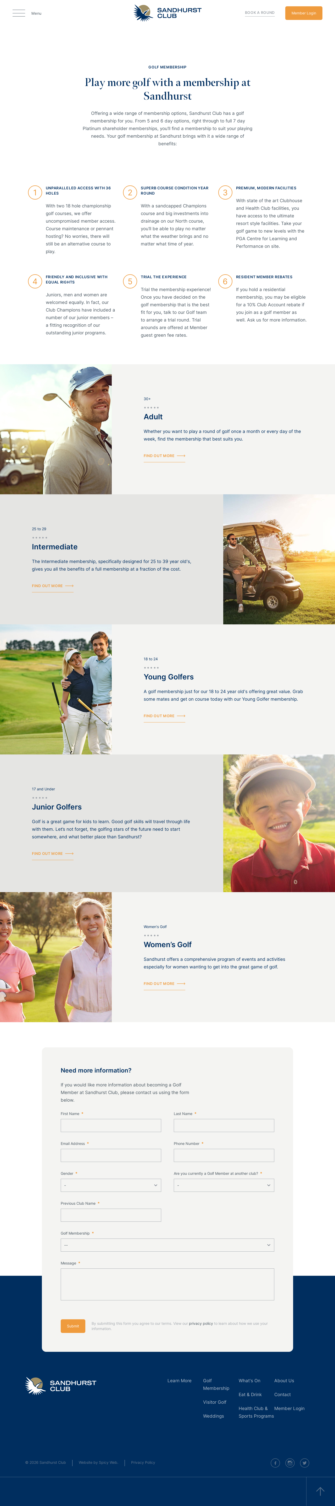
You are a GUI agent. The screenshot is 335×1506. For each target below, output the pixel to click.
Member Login (304, 13)
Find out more (164, 456)
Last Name (185, 1113)
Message (70, 1263)
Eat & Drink (250, 1394)
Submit (73, 1326)
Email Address (75, 1143)
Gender (69, 1173)
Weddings (213, 1416)
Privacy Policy (143, 1462)
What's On (249, 1380)
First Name (72, 1113)
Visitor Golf (214, 1402)
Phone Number (188, 1143)
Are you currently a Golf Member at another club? (218, 1173)
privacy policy (201, 1323)
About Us (284, 1380)
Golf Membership (77, 1233)
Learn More (180, 1380)
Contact (282, 1394)
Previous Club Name (80, 1203)
